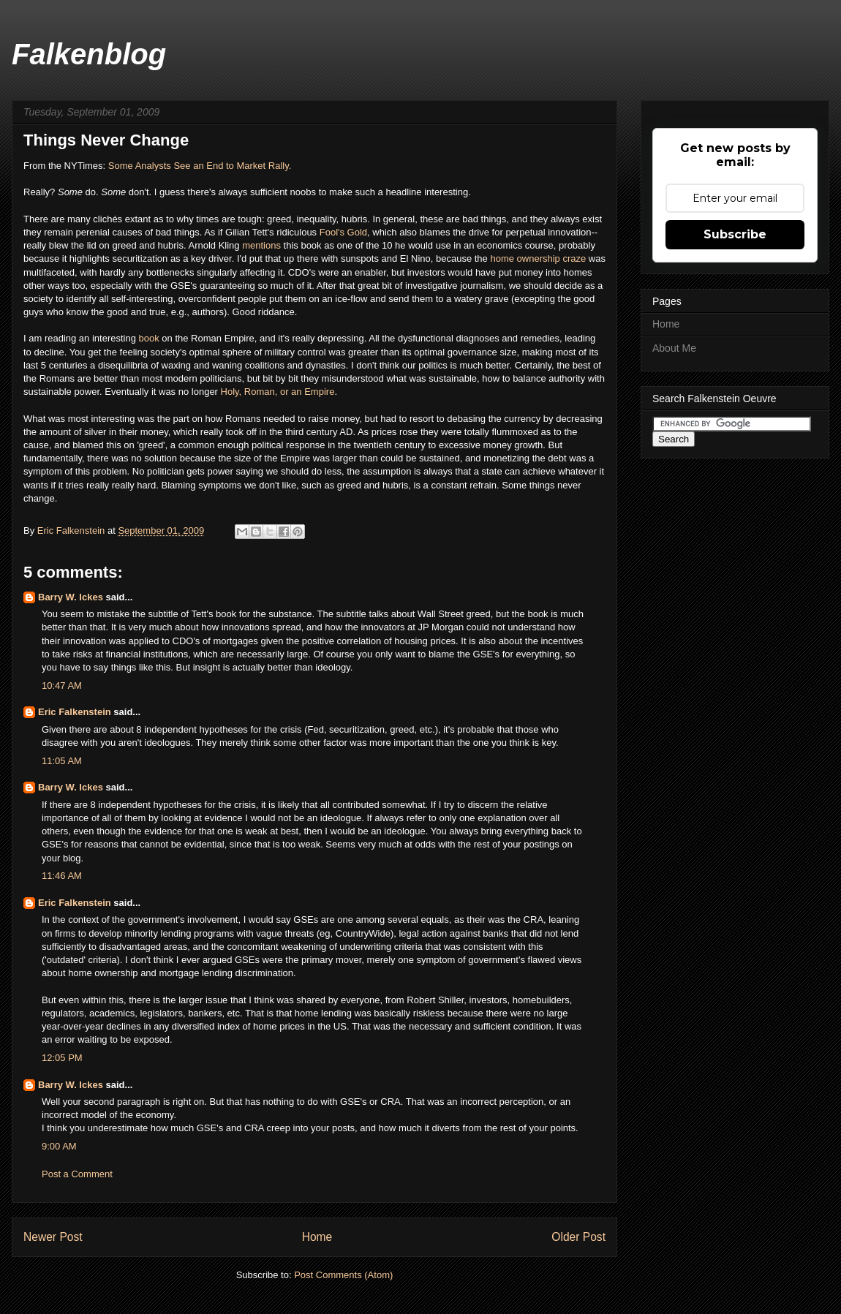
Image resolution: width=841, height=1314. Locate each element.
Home (317, 1237)
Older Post (578, 1237)
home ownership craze (537, 258)
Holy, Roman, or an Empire (278, 391)
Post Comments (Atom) (343, 1274)
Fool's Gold (343, 232)
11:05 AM (62, 760)
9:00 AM (59, 1146)
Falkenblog (89, 54)
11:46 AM (62, 875)
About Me (674, 348)
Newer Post (53, 1237)
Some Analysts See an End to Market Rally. (200, 165)
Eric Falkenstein (74, 711)
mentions (262, 245)
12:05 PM (62, 1057)
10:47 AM (62, 685)
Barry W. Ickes (70, 597)
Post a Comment (77, 1173)
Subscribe (735, 234)
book (150, 338)
